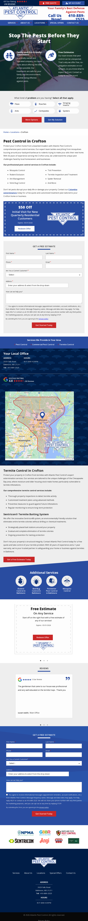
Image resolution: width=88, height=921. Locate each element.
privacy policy (43, 319)
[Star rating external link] (21, 3)
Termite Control (66, 344)
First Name (10, 253)
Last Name (50, 253)
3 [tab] (47, 661)
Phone (8, 262)
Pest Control (21, 344)
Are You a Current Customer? (17, 271)
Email (48, 262)
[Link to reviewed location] (44, 680)
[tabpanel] (43, 629)
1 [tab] (40, 661)
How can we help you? (14, 292)
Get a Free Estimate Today (19, 559)
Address (9, 281)
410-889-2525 (13, 367)
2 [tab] (44, 661)
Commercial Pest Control (43, 344)
